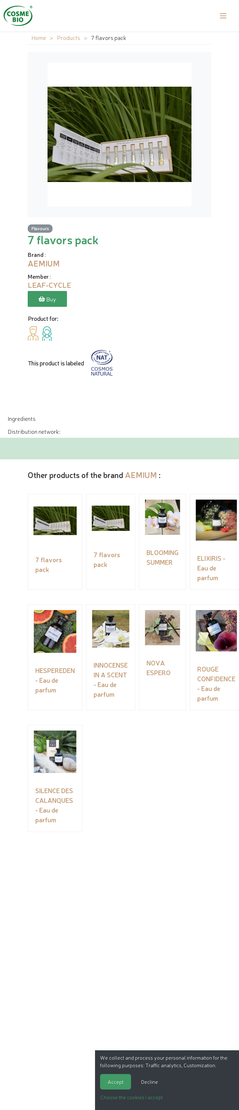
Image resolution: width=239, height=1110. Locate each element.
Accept (115, 1081)
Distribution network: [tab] (34, 431)
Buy (47, 299)
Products (68, 37)
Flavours (40, 228)
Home (38, 37)
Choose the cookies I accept (131, 1097)
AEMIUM (141, 474)
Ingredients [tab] (22, 418)
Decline (149, 1081)
